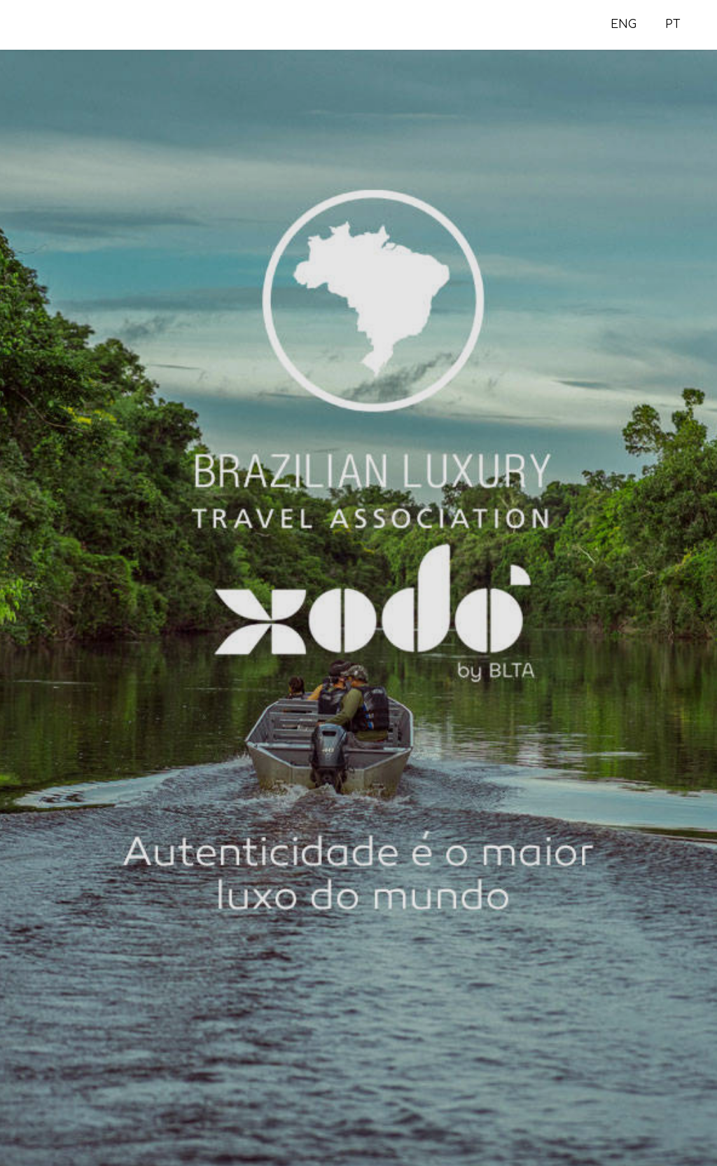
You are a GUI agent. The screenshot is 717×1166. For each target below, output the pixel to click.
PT (673, 24)
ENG (623, 24)
